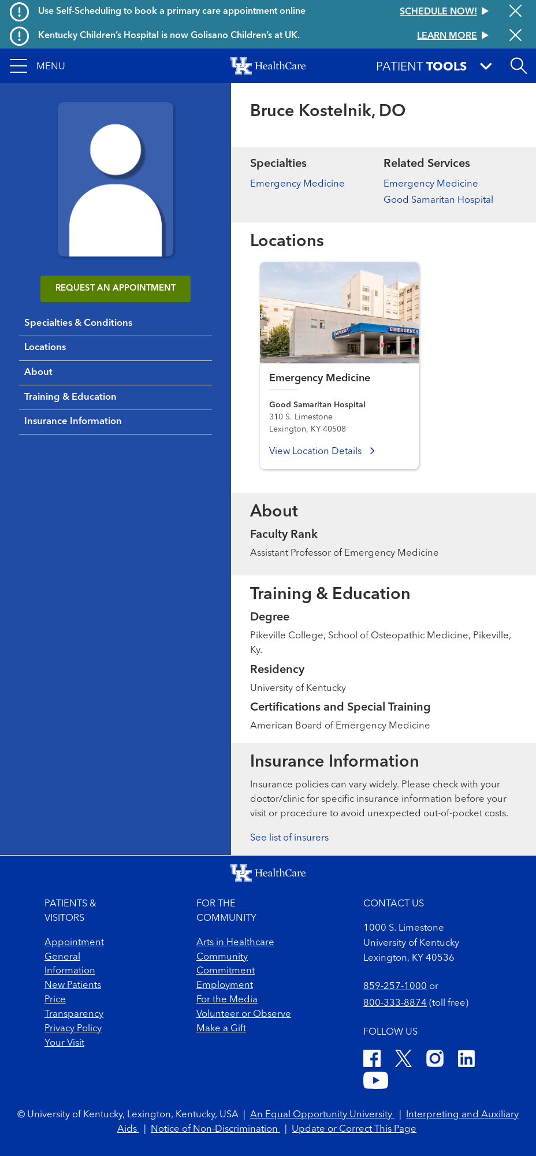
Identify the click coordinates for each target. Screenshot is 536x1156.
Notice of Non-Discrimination (215, 1129)
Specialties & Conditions (78, 323)
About (38, 372)
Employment (224, 985)
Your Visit (64, 1043)
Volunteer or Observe (243, 1014)
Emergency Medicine (297, 184)
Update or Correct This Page (354, 1129)
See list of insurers (289, 838)
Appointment (74, 942)
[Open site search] (518, 66)
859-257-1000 (395, 986)
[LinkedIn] (466, 1061)
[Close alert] (515, 12)
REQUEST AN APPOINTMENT (115, 288)
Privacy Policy (73, 1029)
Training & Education (70, 397)
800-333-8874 (395, 1003)
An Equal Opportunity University (322, 1115)
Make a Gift (221, 1029)
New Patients (72, 985)
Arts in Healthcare (235, 942)
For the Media (227, 1000)
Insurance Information (73, 421)
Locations (45, 347)
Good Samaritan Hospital (438, 200)
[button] (37, 66)
